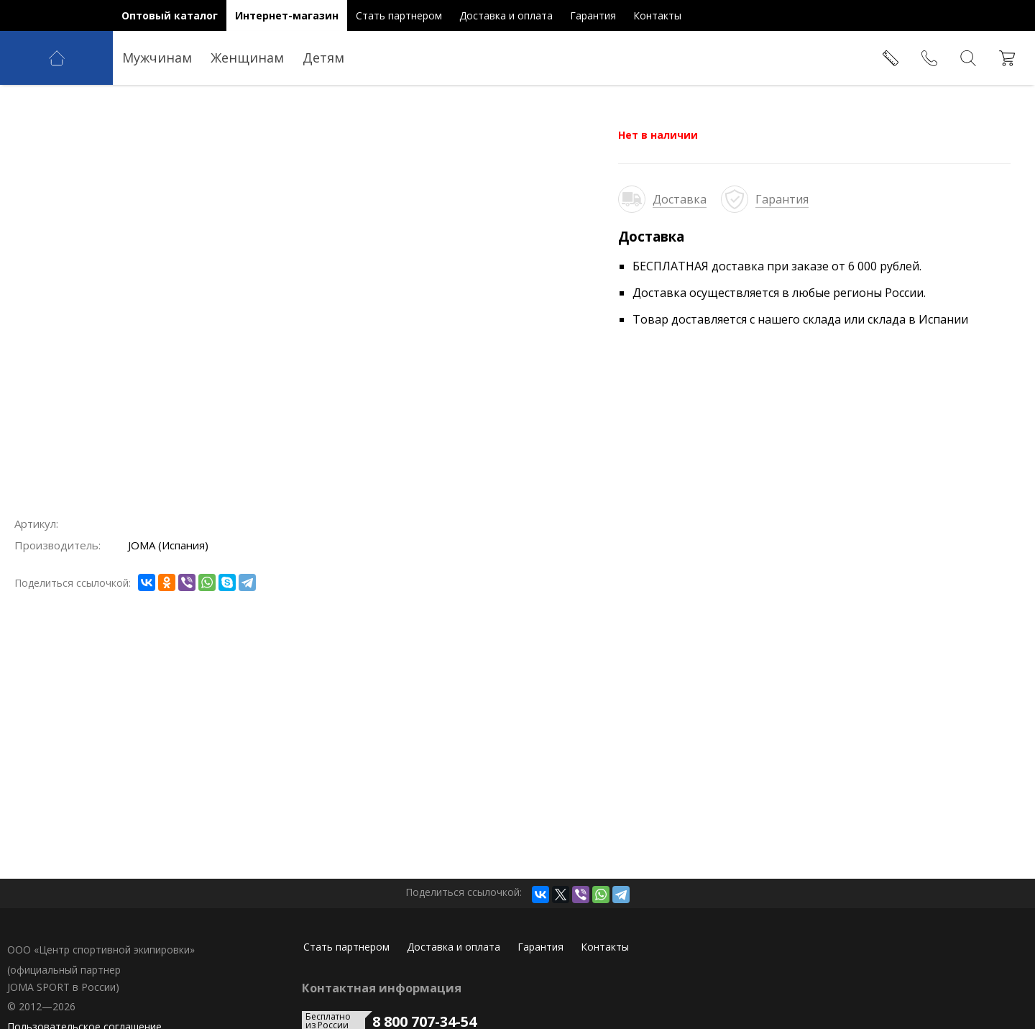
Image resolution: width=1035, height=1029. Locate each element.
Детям (323, 57)
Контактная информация (381, 988)
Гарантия (782, 199)
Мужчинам (157, 57)
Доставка (680, 199)
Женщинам (247, 57)
